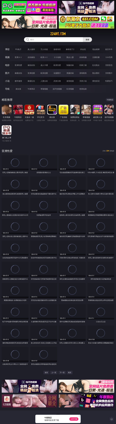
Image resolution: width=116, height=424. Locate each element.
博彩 (7, 49)
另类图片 (108, 73)
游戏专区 (57, 49)
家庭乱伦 (31, 81)
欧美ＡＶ (44, 57)
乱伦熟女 (96, 65)
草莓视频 (44, 89)
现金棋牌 (96, 49)
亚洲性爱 (18, 65)
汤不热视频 (57, 89)
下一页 (62, 372)
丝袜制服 (83, 57)
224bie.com (58, 34)
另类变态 (108, 65)
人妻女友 (44, 81)
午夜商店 (31, 89)
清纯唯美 (83, 73)
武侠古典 (57, 81)
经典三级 (83, 65)
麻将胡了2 (70, 49)
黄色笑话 (96, 81)
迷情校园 (70, 81)
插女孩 (18, 89)
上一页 (53, 372)
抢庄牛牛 (108, 49)
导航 (7, 88)
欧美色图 (44, 73)
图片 (7, 73)
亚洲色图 (31, 73)
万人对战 (44, 49)
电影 (7, 65)
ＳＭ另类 (108, 57)
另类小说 (83, 81)
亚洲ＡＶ (18, 57)
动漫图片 (57, 73)
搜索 (87, 39)
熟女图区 (96, 73)
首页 (46, 372)
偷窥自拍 (18, 73)
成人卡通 (44, 65)
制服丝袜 (70, 65)
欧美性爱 (57, 65)
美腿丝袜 (70, 73)
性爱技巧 (108, 81)
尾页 (69, 372)
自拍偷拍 (31, 57)
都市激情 (18, 81)
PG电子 (18, 49)
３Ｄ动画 (57, 57)
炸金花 (83, 49)
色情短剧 (83, 89)
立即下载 (74, 419)
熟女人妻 (70, 57)
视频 (7, 57)
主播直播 (96, 57)
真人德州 (31, 49)
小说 (7, 80)
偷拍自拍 (31, 65)
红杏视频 (70, 89)
